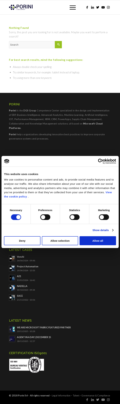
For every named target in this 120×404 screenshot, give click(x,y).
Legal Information (61, 395)
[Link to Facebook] (87, 7)
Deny (22, 240)
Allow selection (60, 240)
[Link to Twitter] (97, 7)
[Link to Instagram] (108, 7)
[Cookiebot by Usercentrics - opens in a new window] (100, 161)
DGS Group (29, 110)
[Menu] (71, 7)
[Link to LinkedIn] (92, 7)
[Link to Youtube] (103, 7)
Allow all (97, 240)
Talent (76, 395)
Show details (101, 230)
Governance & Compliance (95, 395)
